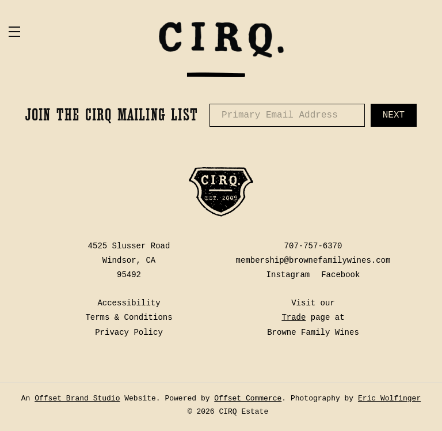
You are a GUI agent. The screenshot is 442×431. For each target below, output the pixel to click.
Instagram (288, 274)
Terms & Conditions (128, 317)
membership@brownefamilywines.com (313, 260)
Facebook (340, 274)
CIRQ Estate (221, 49)
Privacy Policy (129, 332)
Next (394, 115)
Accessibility (128, 303)
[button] (72, 31)
